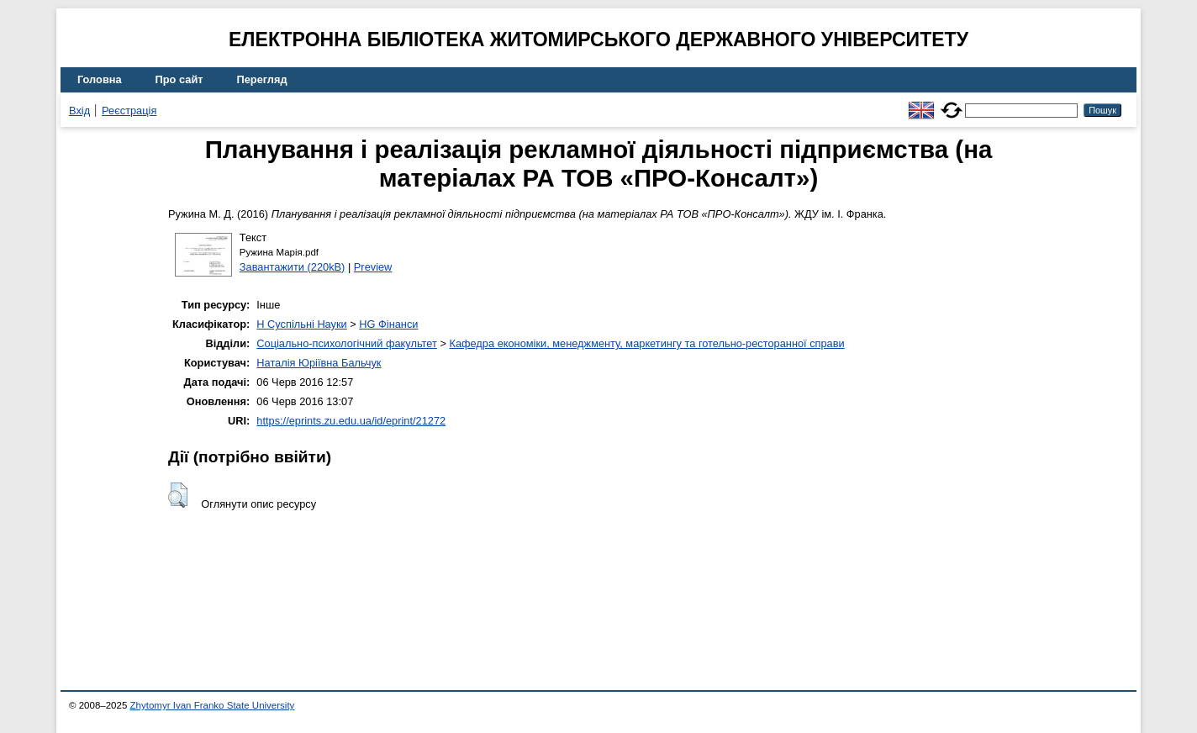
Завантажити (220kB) (292, 267)
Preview (373, 267)
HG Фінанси (388, 324)
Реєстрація (129, 110)
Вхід (79, 110)
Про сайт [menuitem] (179, 79)
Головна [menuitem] (99, 79)
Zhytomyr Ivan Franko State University (212, 705)
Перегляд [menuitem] (262, 79)
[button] (177, 495)
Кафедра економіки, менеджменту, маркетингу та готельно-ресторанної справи (646, 343)
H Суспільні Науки (301, 324)
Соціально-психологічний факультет (346, 343)
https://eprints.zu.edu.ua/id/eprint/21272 (351, 420)
